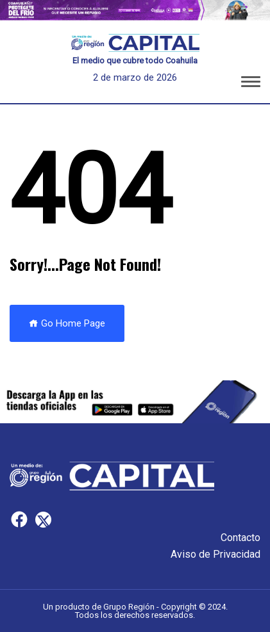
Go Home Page (67, 323)
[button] (250, 83)
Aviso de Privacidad (215, 554)
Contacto (240, 537)
